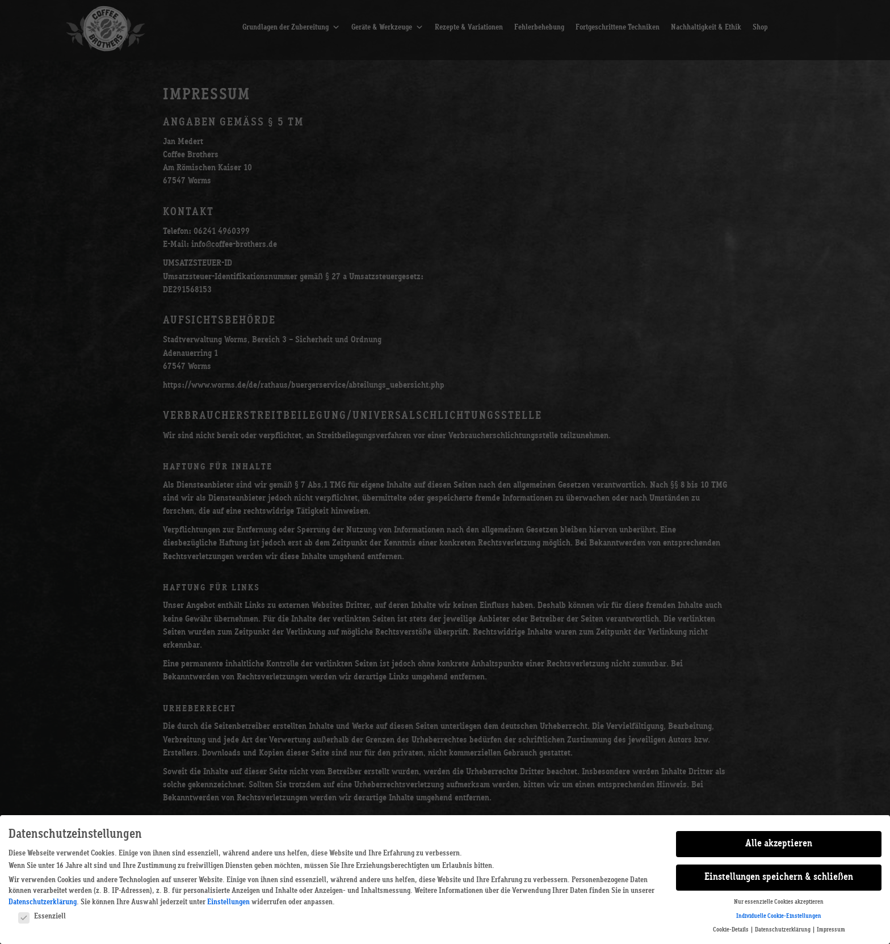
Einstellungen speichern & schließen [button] (778, 877)
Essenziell (42, 916)
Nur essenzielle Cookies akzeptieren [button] (779, 902)
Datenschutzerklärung (43, 902)
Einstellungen (228, 902)
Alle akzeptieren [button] (778, 843)
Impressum (831, 930)
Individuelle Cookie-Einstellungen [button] (778, 916)
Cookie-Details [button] (731, 930)
